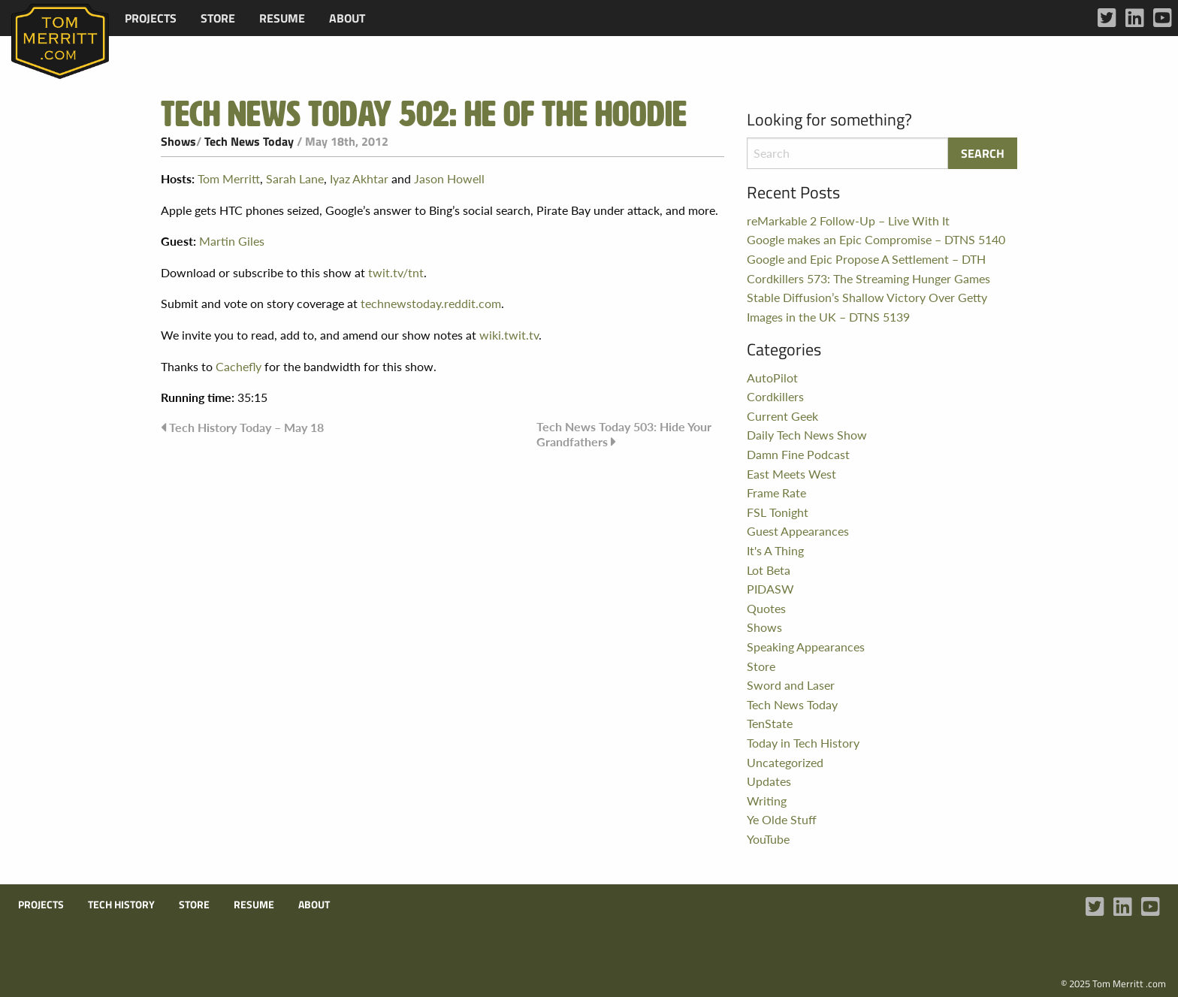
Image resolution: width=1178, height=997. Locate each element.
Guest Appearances (798, 530)
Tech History (121, 904)
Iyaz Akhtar (359, 178)
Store (218, 18)
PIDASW (770, 588)
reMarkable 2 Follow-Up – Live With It (848, 220)
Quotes (766, 608)
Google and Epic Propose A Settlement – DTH (866, 258)
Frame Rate (776, 492)
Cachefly (238, 366)
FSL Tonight (777, 512)
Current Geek (782, 415)
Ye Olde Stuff (782, 819)
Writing (767, 800)
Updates (769, 781)
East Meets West (791, 473)
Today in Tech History (803, 742)
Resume (282, 18)
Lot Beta (768, 570)
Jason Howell (449, 178)
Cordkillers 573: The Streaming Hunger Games (868, 278)
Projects (151, 18)
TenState (770, 723)
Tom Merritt (229, 178)
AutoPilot (772, 377)
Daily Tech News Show (807, 434)
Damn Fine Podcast (798, 454)
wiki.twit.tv (509, 334)
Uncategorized (785, 762)
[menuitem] (151, 18)
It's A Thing (775, 550)
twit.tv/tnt (396, 272)
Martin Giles (231, 240)
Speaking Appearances (806, 646)
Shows (178, 141)
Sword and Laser (791, 684)
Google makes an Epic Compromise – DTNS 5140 (876, 239)
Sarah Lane (295, 178)
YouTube (768, 838)
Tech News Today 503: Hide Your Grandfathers (623, 434)
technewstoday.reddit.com (431, 303)
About (347, 18)
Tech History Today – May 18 (246, 427)
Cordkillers (775, 396)
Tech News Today (249, 141)
